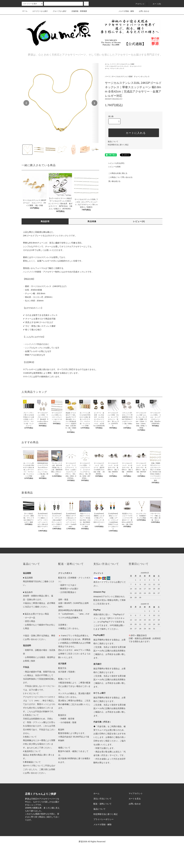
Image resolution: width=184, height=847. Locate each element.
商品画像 (92, 221)
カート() (155, 4)
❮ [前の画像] (26, 103)
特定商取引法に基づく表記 (118, 145)
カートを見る (135, 798)
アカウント (138, 4)
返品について (113, 142)
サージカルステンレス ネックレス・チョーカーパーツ (124, 66)
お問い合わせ (142, 11)
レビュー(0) (139, 221)
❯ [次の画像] (94, 103)
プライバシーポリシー (103, 819)
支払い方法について (102, 798)
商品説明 (45, 221)
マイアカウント (136, 793)
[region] (60, 103)
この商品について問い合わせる (119, 177)
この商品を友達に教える (116, 173)
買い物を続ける (112, 181)
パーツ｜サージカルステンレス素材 (122, 64)
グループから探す (58, 11)
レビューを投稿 (112, 167)
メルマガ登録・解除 (124, 11)
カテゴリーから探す (38, 11)
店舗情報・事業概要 (77, 11)
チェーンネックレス (117, 68)
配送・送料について (102, 804)
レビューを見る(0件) (114, 163)
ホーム (24, 11)
